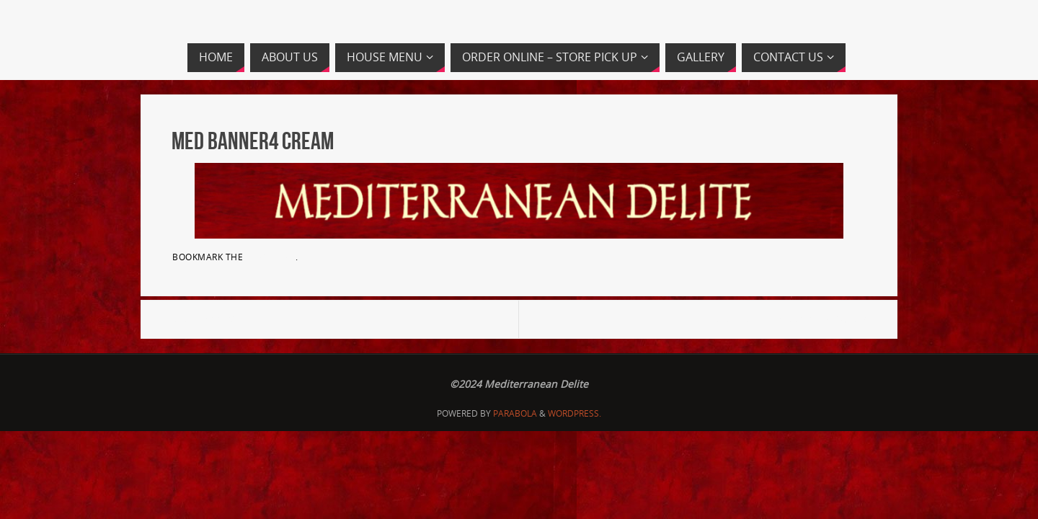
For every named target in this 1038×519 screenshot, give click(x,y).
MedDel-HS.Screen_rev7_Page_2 (790, 319)
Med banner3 (204, 319)
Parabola (515, 413)
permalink (271, 256)
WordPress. (574, 413)
